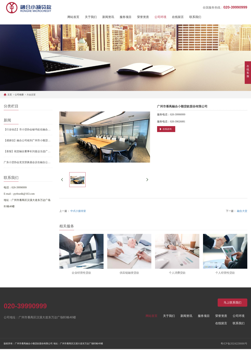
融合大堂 (242, 211)
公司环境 (160, 17)
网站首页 (73, 17)
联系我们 (195, 17)
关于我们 (91, 17)
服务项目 (126, 17)
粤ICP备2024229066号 (234, 344)
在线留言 (178, 17)
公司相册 (19, 94)
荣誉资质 (143, 17)
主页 (9, 94)
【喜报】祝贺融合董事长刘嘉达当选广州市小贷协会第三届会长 (28, 151)
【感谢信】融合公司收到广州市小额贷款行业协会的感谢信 (28, 140)
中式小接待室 (78, 211)
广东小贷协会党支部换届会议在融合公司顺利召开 (28, 162)
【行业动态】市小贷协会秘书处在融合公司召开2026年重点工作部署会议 (28, 129)
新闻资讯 (108, 17)
